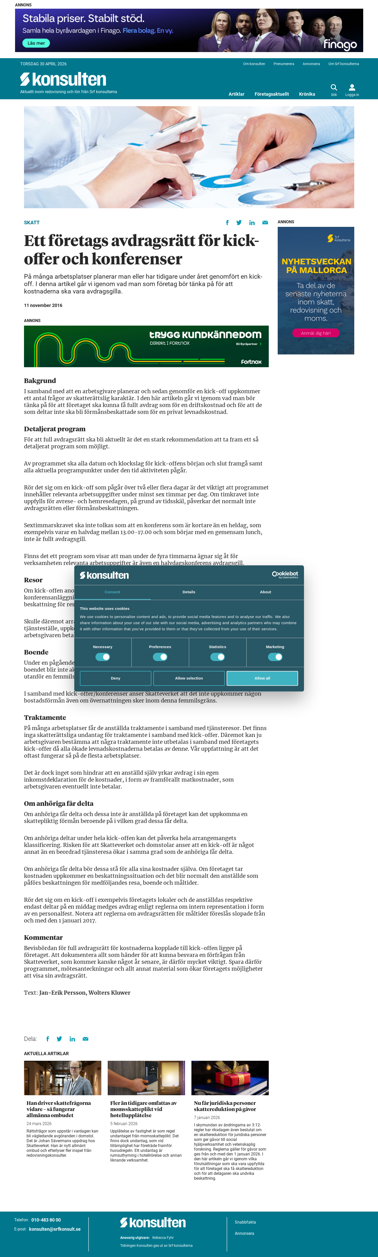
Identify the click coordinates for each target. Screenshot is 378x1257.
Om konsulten (254, 64)
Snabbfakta (245, 1222)
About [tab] (265, 592)
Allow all (262, 678)
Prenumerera (284, 64)
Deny (115, 678)
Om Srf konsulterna (343, 64)
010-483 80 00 (46, 1220)
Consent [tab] (112, 592)
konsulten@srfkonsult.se (55, 1229)
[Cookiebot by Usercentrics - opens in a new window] (275, 575)
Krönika (307, 94)
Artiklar (237, 94)
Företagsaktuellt (272, 94)
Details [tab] (189, 592)
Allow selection (189, 678)
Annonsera (311, 64)
